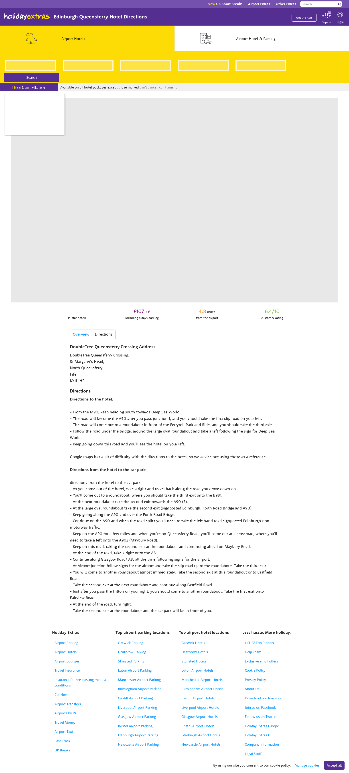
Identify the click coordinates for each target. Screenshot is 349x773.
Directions (104, 334)
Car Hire (61, 694)
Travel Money (65, 722)
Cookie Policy (255, 670)
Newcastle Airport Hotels (201, 744)
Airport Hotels (66, 652)
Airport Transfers (68, 704)
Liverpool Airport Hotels (200, 707)
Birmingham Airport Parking (139, 688)
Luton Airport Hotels (197, 670)
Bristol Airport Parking (135, 726)
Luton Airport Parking (135, 670)
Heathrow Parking (132, 652)
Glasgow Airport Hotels (199, 716)
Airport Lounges (67, 661)
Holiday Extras (27, 16)
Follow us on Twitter (261, 716)
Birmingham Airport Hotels (202, 688)
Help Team (253, 652)
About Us (252, 688)
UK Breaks (62, 750)
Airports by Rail (66, 713)
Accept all (334, 765)
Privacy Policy (255, 679)
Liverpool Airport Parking (137, 707)
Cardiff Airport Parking (135, 698)
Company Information (262, 744)
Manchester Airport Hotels (202, 679)
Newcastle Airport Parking (138, 744)
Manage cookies (307, 765)
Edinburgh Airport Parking (138, 735)
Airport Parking (66, 642)
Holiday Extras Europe (262, 726)
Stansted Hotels (193, 661)
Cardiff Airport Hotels (198, 698)
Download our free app (263, 698)
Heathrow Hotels (194, 652)
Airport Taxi (64, 731)
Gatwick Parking (130, 642)
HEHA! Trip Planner (259, 642)
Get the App (304, 18)
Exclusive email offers (261, 661)
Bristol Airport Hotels (197, 726)
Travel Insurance (67, 670)
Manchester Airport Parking (139, 679)
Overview (81, 334)
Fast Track (62, 741)
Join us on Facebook (260, 707)
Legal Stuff (253, 753)
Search (31, 77)
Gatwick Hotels (193, 642)
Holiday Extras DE (258, 735)
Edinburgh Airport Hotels (200, 735)
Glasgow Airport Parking (137, 716)
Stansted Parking (131, 661)
